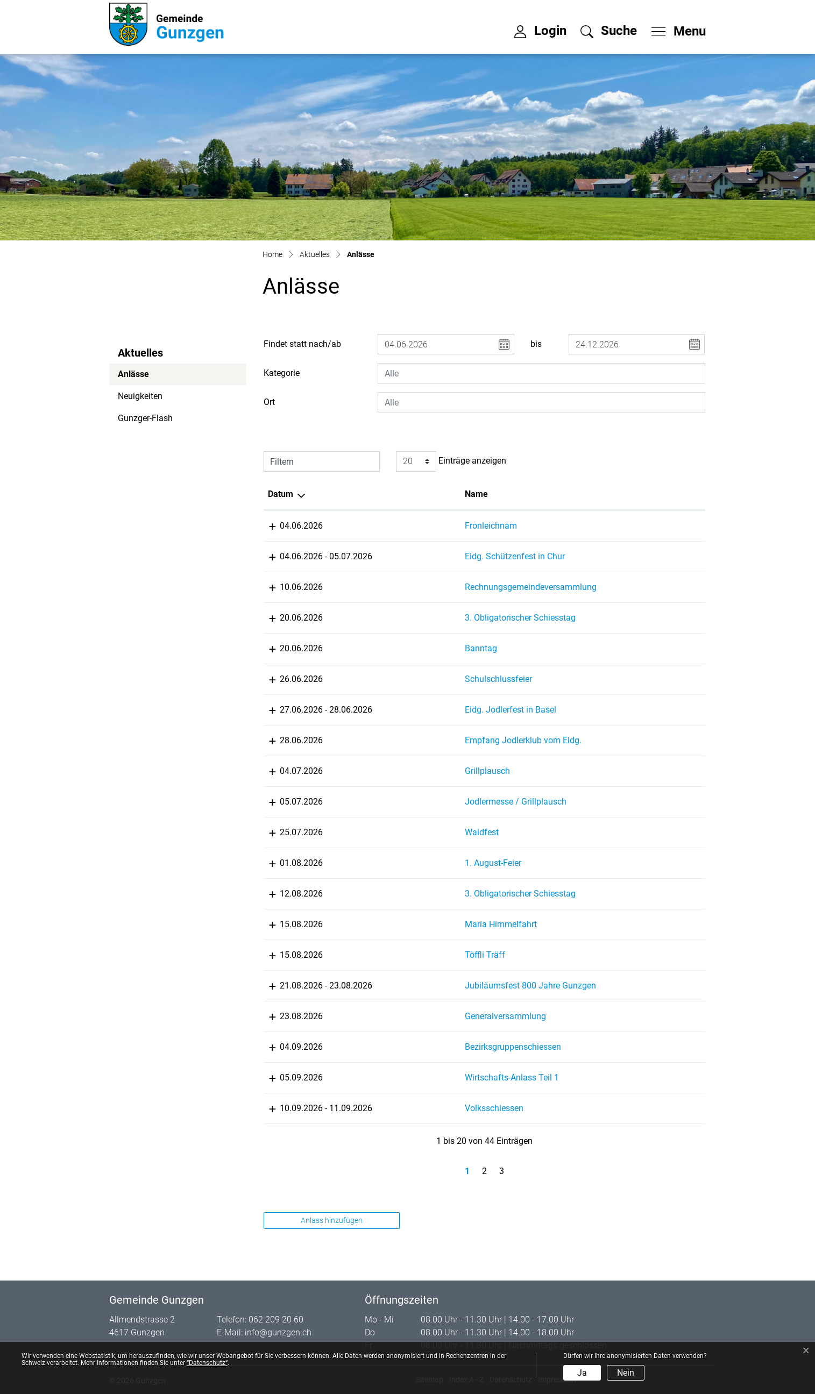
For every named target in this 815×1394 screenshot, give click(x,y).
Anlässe (147, 377)
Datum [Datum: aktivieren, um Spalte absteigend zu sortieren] (280, 494)
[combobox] (541, 373)
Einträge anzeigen (451, 461)
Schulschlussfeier (437, 679)
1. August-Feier (431, 863)
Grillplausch (426, 771)
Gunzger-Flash (145, 418)
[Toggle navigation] (675, 28)
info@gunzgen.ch (278, 1332)
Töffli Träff (423, 955)
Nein (625, 1373)
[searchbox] (541, 373)
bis (536, 344)
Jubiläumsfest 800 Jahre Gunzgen (469, 985)
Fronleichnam (429, 526)
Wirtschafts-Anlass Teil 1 (450, 1077)
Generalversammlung (444, 1016)
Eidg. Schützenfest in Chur (453, 556)
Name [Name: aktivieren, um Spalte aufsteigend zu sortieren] (415, 494)
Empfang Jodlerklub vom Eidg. (461, 740)
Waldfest (420, 832)
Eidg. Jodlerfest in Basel (449, 710)
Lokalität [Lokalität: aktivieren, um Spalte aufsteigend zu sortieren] (589, 494)
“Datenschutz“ (207, 1363)
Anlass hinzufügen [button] (332, 1220)
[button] (608, 30)
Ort (269, 402)
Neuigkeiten (140, 396)
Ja (582, 1373)
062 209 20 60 (276, 1319)
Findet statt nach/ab (302, 344)
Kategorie (282, 373)
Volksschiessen (432, 1108)
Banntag (419, 648)
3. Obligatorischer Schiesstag (458, 618)
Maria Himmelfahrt (439, 924)
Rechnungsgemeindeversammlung (469, 587)
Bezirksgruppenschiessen (451, 1047)
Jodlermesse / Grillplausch (454, 801)
